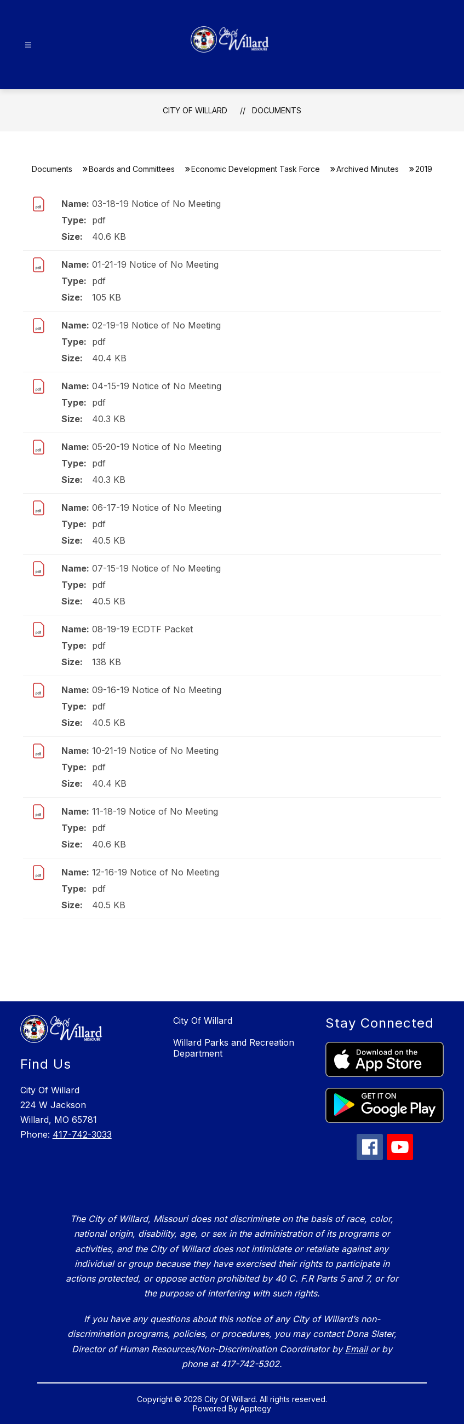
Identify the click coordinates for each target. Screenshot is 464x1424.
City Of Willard (195, 110)
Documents (276, 110)
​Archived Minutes (367, 169)
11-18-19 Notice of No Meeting (155, 811)
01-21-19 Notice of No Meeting (155, 264)
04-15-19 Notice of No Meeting (156, 385)
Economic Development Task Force (255, 169)
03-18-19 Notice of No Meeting (156, 203)
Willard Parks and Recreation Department (233, 1048)
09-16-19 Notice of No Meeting (156, 689)
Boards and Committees (132, 169)
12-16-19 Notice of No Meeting (155, 872)
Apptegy (255, 1408)
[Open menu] (28, 45)
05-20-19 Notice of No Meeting (156, 446)
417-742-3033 (82, 1134)
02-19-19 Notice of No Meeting (156, 325)
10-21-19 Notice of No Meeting (155, 750)
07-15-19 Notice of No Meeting (156, 568)
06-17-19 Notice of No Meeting (156, 507)
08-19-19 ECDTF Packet (142, 629)
